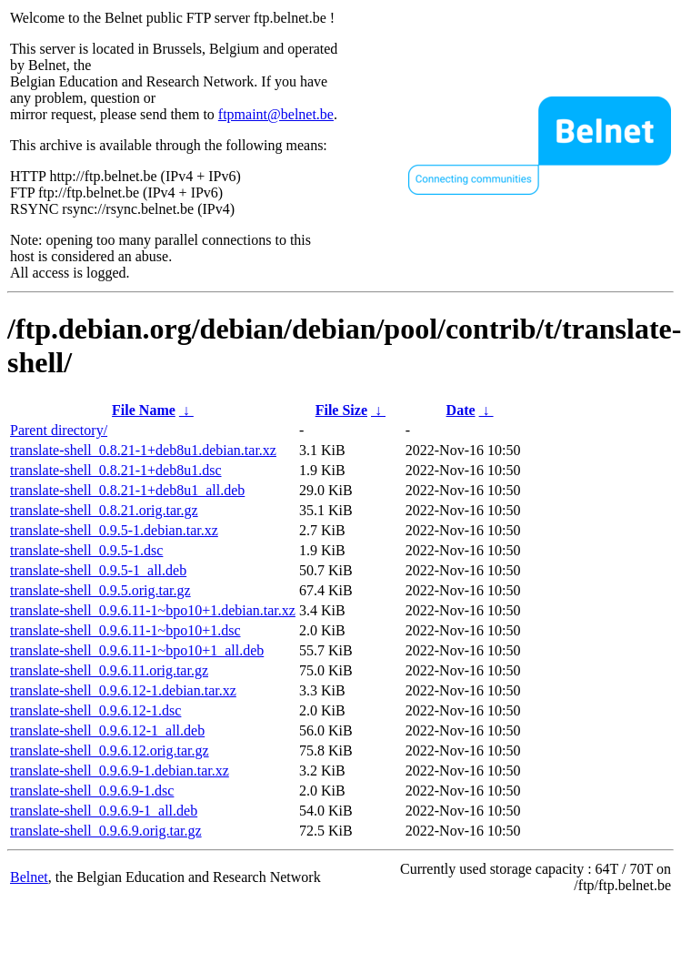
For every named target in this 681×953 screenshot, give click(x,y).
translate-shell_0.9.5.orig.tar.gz (100, 590)
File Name (143, 410)
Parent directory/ (58, 430)
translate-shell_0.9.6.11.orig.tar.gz (109, 670)
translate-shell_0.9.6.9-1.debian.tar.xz (119, 770)
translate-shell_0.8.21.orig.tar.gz (104, 510)
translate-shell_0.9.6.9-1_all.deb (103, 810)
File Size (341, 410)
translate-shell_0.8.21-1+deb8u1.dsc (116, 470)
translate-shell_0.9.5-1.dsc (86, 550)
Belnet (29, 877)
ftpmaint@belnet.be (276, 114)
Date (461, 410)
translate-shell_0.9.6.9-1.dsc (92, 790)
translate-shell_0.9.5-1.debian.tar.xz (114, 530)
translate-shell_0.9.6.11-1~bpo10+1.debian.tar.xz (152, 610)
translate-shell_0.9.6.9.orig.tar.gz (106, 830)
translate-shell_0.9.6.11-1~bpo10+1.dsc (125, 630)
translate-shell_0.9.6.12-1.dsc (95, 710)
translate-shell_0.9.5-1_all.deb (98, 570)
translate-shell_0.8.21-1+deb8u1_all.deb (127, 490)
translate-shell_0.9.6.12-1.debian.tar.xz (123, 690)
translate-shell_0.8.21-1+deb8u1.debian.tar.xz (143, 450)
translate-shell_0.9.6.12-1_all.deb (107, 730)
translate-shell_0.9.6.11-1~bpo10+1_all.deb (137, 650)
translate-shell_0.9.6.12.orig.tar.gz (109, 750)
